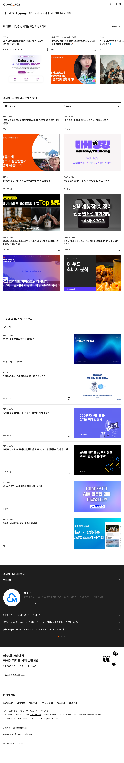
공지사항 (21, 703)
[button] (58, 636)
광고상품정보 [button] (57, 13)
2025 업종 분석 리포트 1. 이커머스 (19, 339)
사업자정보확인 (35, 715)
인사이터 (45, 13)
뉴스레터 (61, 703)
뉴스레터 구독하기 (15, 675)
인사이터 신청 (47, 703)
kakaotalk (28, 734)
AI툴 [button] (69, 13)
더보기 (116, 26)
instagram (8, 734)
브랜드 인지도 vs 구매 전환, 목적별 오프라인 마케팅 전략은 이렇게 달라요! (35, 449)
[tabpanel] (62, 441)
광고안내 (73, 703)
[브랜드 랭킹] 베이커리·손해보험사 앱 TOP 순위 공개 (26, 180)
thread (18, 734)
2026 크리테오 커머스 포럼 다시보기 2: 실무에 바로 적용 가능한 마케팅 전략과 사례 (31, 242)
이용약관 (6, 728)
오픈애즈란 (8, 703)
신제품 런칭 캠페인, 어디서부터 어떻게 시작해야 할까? (27, 412)
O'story (22, 13)
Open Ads (12, 4)
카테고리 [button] (9, 13)
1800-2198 (22, 718)
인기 (37, 13)
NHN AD (9, 695)
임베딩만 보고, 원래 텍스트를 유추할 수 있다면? (24, 376)
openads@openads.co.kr (47, 718)
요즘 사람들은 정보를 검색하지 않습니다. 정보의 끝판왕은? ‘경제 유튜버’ (31, 122)
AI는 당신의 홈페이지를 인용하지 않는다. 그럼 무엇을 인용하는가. (23, 42)
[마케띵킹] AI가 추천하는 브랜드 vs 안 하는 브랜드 (86, 120)
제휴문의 (33, 703)
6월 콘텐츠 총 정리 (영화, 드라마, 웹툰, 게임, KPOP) (87, 180)
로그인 (118, 4)
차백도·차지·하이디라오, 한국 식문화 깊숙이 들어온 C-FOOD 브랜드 (91, 242)
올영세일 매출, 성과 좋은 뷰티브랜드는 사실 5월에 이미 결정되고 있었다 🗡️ (73, 42)
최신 (31, 13)
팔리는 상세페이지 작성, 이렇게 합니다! (20, 523)
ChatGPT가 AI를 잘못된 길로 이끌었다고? (22, 486)
